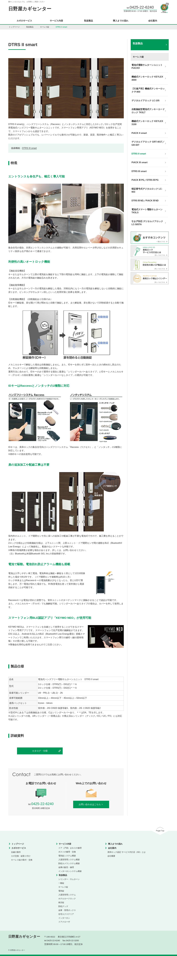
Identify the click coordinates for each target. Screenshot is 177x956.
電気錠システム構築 (67, 856)
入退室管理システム (67, 895)
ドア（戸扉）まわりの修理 (70, 848)
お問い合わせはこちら (91, 804)
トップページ (14, 27)
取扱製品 (88, 21)
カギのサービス (24, 21)
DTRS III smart (29, 148)
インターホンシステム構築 (70, 871)
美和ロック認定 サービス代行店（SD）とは (126, 852)
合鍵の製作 (16, 852)
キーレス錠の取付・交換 (21, 860)
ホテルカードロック (67, 898)
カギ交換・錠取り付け (20, 856)
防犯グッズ (63, 906)
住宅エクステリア (66, 914)
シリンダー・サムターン (69, 879)
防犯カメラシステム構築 (69, 863)
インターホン (64, 918)
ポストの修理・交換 (67, 852)
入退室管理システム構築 (69, 859)
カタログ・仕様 (40, 751)
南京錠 (61, 902)
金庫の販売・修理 (66, 867)
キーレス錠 (44, 27)
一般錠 (61, 883)
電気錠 (61, 891)
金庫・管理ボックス (67, 910)
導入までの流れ (120, 21)
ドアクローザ (64, 922)
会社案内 (152, 21)
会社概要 (111, 856)
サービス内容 (56, 21)
